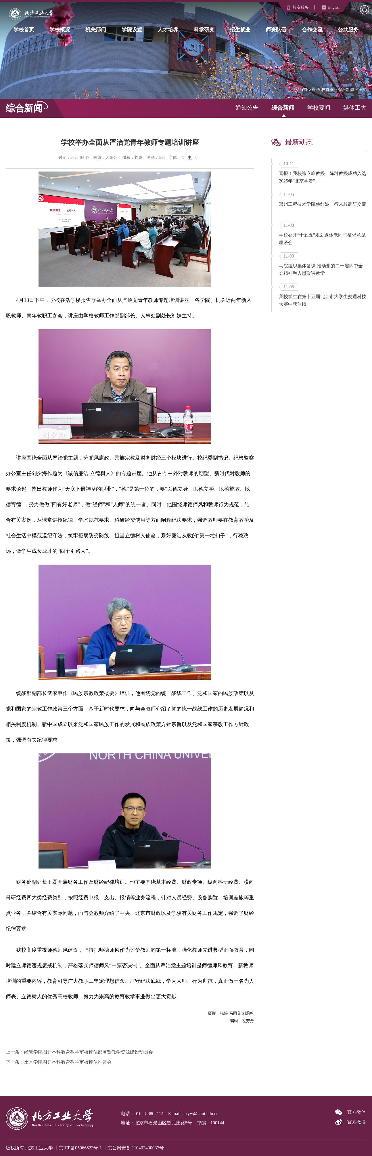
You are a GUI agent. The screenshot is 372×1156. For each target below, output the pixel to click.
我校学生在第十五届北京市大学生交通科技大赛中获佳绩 (322, 300)
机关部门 (95, 29)
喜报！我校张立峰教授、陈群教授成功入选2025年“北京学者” (322, 177)
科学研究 (204, 29)
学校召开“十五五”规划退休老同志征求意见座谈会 (322, 239)
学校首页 (24, 29)
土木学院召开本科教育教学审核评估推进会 (68, 1062)
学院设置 (132, 29)
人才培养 (168, 29)
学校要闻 (318, 107)
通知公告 (246, 107)
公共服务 (348, 29)
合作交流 (312, 29)
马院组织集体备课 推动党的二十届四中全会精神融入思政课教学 (321, 269)
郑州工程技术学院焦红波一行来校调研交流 (322, 204)
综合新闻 (346, 89)
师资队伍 (276, 29)
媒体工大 (354, 107)
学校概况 (59, 29)
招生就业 (240, 29)
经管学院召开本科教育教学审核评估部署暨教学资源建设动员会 (88, 1052)
